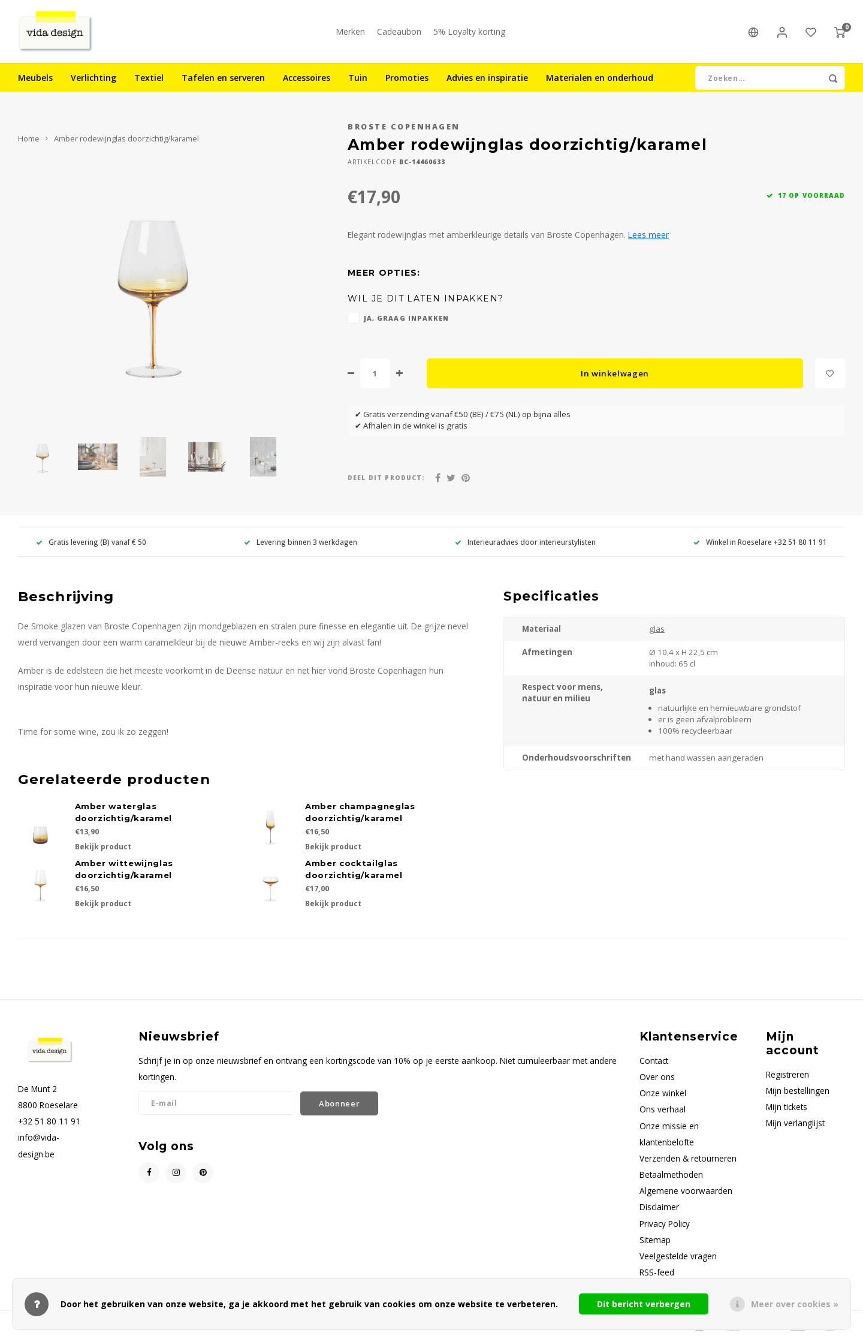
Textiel (149, 80)
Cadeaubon (399, 32)
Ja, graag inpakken (406, 321)
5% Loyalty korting (469, 32)
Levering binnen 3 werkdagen (300, 544)
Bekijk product (103, 850)
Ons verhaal (662, 1112)
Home (29, 142)
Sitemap (655, 1242)
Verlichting (93, 80)
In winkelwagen (615, 375)
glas (657, 631)
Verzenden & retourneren (688, 1161)
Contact (653, 1063)
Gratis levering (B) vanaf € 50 (91, 544)
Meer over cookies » (794, 1304)
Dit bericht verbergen (643, 1304)
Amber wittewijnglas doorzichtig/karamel (124, 872)
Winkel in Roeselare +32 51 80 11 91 (760, 544)
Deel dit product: (386, 481)
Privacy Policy (664, 1226)
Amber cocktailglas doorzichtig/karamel (354, 872)
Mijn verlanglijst (795, 1126)
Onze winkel (662, 1096)
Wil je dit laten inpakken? (425, 301)
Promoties (407, 80)
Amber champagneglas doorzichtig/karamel (360, 815)
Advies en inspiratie (487, 80)
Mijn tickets (786, 1109)
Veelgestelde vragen (678, 1259)
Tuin (357, 80)
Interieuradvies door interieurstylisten (525, 544)
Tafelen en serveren (223, 80)
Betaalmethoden (671, 1177)
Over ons (657, 1079)
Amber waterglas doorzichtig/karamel (124, 815)
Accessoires (306, 80)
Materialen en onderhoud (599, 80)
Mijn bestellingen (797, 1093)
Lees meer (648, 237)
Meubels (35, 80)
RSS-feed (656, 1275)
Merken (350, 32)
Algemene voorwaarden (685, 1193)
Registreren (787, 1077)
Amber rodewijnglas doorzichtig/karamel (126, 142)
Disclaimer (659, 1210)
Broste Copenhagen (404, 130)
